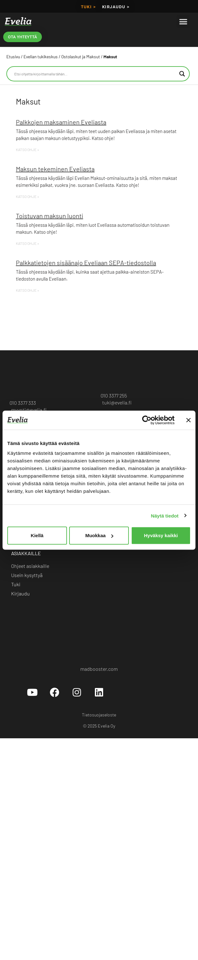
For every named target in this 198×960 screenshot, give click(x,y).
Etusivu (13, 56)
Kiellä (37, 535)
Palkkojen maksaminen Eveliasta (61, 122)
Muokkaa (99, 535)
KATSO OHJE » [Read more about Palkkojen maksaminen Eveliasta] (27, 149)
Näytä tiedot (165, 515)
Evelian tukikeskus (40, 56)
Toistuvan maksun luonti (49, 215)
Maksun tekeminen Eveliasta (55, 169)
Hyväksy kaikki (161, 535)
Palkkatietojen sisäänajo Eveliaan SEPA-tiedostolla (86, 262)
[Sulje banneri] (188, 420)
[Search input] (95, 73)
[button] (183, 21)
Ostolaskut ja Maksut (80, 56)
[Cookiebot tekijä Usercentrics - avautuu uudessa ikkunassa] (147, 420)
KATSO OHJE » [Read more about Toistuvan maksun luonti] (27, 243)
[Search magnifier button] (182, 73)
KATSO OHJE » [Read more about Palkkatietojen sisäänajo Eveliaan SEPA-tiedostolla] (27, 290)
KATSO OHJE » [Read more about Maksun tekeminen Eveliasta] (27, 196)
